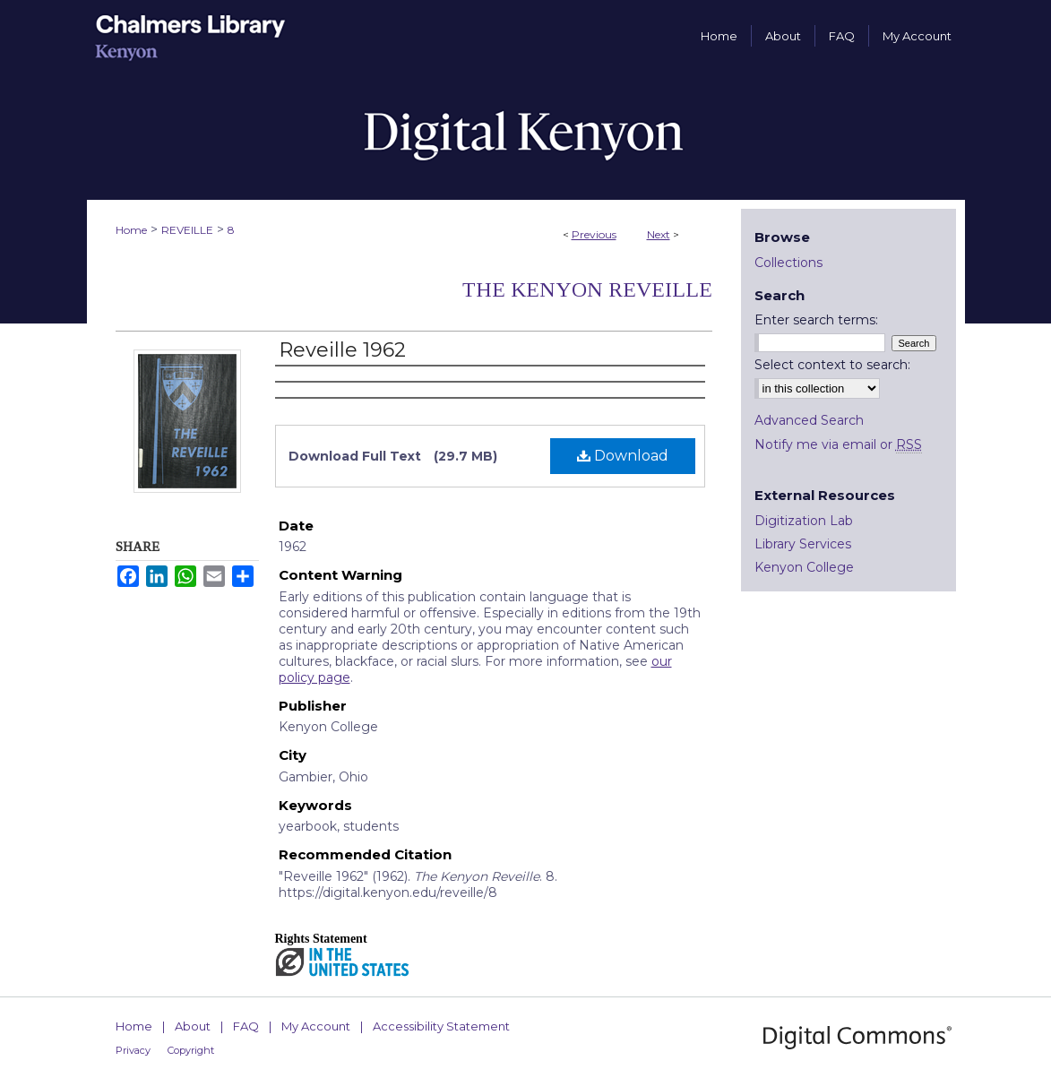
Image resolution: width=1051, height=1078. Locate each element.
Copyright (191, 1050)
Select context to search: (832, 365)
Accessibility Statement (441, 1026)
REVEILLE (187, 230)
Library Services (802, 544)
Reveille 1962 (342, 350)
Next (658, 234)
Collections (788, 262)
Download (622, 455)
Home (131, 230)
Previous (594, 234)
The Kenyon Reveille (587, 289)
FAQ (246, 1026)
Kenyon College (804, 567)
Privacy (133, 1050)
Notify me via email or (838, 444)
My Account (315, 1026)
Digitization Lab (803, 521)
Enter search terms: (816, 320)
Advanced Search (809, 420)
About (193, 1026)
